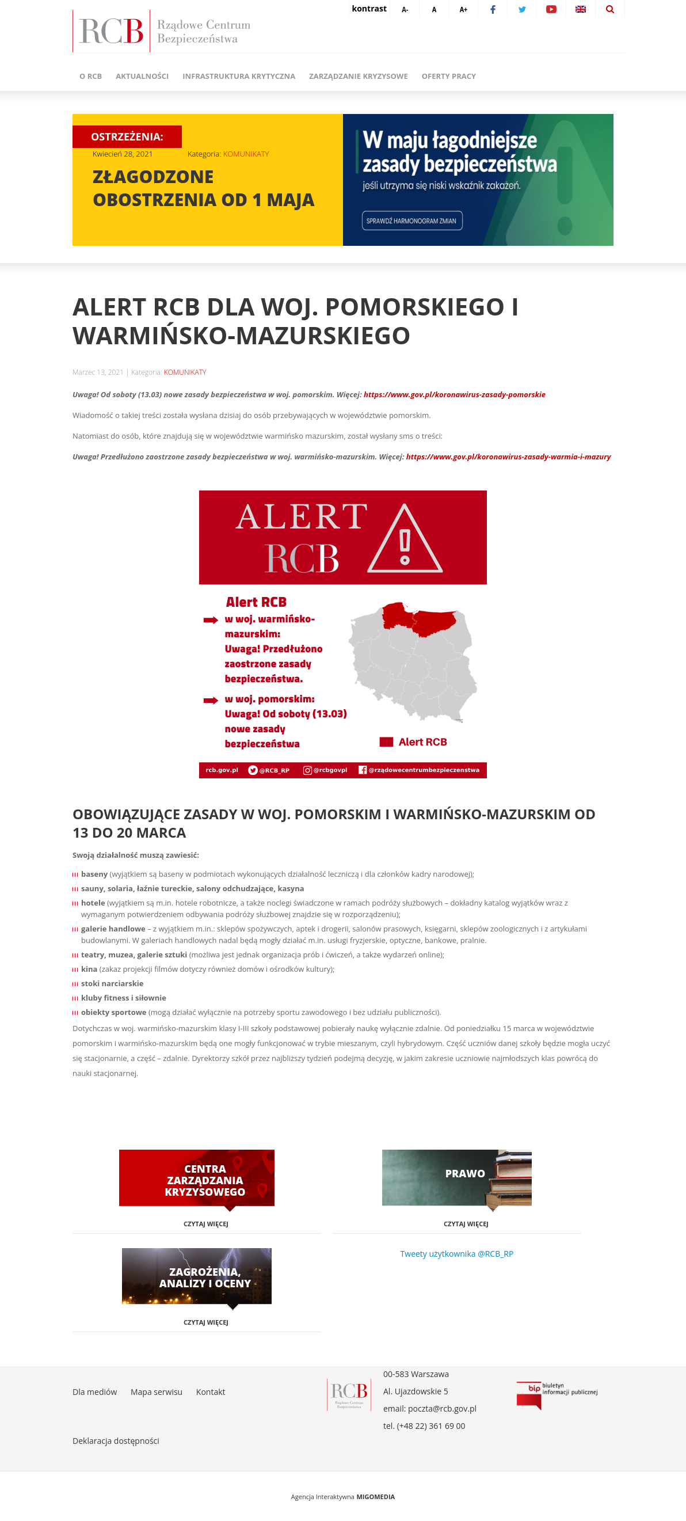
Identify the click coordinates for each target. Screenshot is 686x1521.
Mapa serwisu (156, 1391)
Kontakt (211, 1391)
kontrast (369, 8)
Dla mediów (95, 1391)
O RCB (90, 76)
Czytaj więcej (206, 1223)
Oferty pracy (449, 76)
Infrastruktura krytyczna (238, 76)
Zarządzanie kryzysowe (358, 76)
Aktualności (142, 76)
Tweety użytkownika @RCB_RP (457, 1253)
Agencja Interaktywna (323, 1496)
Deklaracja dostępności (116, 1440)
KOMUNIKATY (246, 154)
